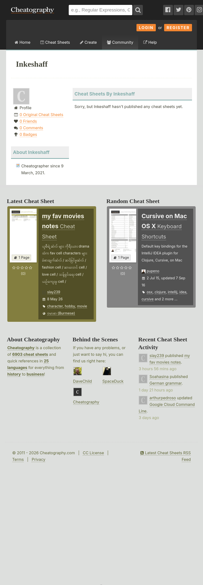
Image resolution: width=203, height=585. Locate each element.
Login (146, 27)
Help (150, 42)
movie (82, 306)
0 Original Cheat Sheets (41, 114)
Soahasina (159, 376)
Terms (18, 459)
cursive (148, 299)
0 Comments (31, 127)
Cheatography (20, 347)
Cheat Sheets (55, 42)
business (35, 374)
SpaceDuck (113, 381)
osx (150, 292)
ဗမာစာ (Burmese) (61, 313)
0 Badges (28, 134)
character (55, 306)
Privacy (38, 459)
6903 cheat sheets (30, 354)
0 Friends (28, 121)
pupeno (153, 271)
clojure (160, 292)
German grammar (165, 383)
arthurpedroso (162, 397)
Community (120, 42)
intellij (172, 292)
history (14, 374)
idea (182, 292)
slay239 (53, 292)
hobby (70, 306)
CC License (93, 452)
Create (88, 42)
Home (22, 42)
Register (178, 27)
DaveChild (82, 381)
